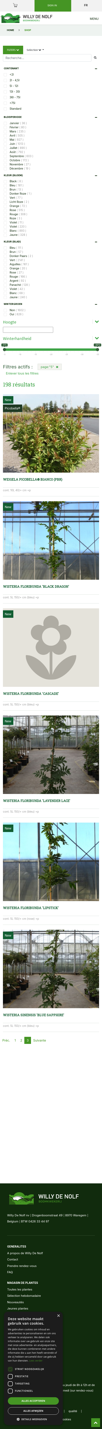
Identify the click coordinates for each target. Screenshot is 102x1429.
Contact (12, 1259)
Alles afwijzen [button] (33, 1411)
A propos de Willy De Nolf (25, 1253)
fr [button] (86, 5)
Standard (15, 108)
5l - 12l (14, 85)
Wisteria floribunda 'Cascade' (31, 694)
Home (10, 30)
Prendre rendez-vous (21, 1266)
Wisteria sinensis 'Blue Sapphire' (33, 1015)
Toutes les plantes (19, 1289)
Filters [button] (13, 50)
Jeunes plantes (17, 1308)
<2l (12, 74)
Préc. (6, 1040)
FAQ (10, 1272)
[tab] (51, 68)
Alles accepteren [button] (33, 1401)
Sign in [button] (52, 5)
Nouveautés (15, 1302)
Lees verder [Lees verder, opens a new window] (36, 1360)
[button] (33, 1419)
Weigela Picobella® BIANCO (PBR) (32, 479)
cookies (66, 1419)
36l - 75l (15, 97)
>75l (12, 103)
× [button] (58, 1315)
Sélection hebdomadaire (24, 1296)
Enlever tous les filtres (22, 373)
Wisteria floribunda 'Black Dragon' (36, 586)
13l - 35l (15, 91)
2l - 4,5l (14, 80)
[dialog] (33, 1368)
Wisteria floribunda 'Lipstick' (31, 908)
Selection (34, 50)
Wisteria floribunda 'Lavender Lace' (36, 801)
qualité (72, 1411)
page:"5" (49, 367)
